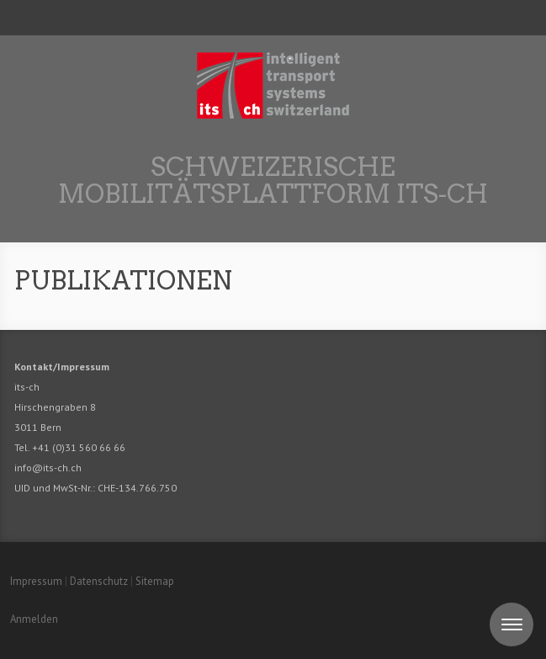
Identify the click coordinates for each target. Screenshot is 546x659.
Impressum (36, 581)
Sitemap (154, 581)
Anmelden (34, 619)
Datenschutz (99, 581)
